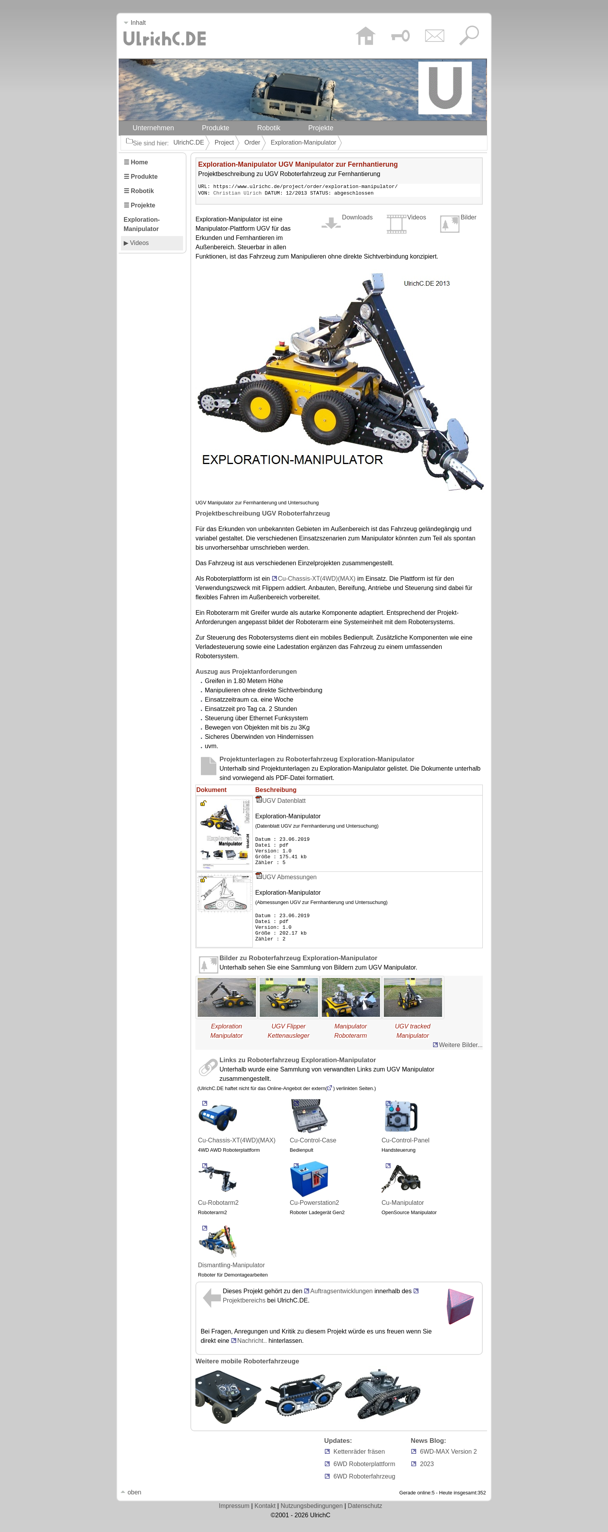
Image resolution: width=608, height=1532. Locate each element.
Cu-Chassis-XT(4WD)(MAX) (317, 579)
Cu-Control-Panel (406, 1132)
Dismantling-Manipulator (231, 1257)
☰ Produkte (141, 176)
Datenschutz (365, 1518)
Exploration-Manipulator (303, 142)
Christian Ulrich (237, 194)
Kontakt (264, 1518)
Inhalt (134, 22)
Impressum (234, 1518)
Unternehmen (153, 128)
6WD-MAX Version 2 (448, 1463)
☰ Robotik (139, 191)
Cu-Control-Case (313, 1132)
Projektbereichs (244, 1312)
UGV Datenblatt (284, 802)
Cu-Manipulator (403, 1194)
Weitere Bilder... (461, 1057)
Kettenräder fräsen (359, 1463)
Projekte (320, 128)
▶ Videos (136, 243)
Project (224, 142)
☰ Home (136, 162)
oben (130, 1504)
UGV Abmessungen (289, 883)
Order (252, 142)
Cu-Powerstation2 (314, 1194)
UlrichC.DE (188, 142)
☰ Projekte (139, 205)
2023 (427, 1476)
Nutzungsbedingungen (312, 1518)
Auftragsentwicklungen (341, 1303)
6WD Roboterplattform (364, 1476)
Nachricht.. (249, 1352)
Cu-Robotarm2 (218, 1194)
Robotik (268, 128)
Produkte (216, 128)
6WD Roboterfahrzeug (364, 1488)
